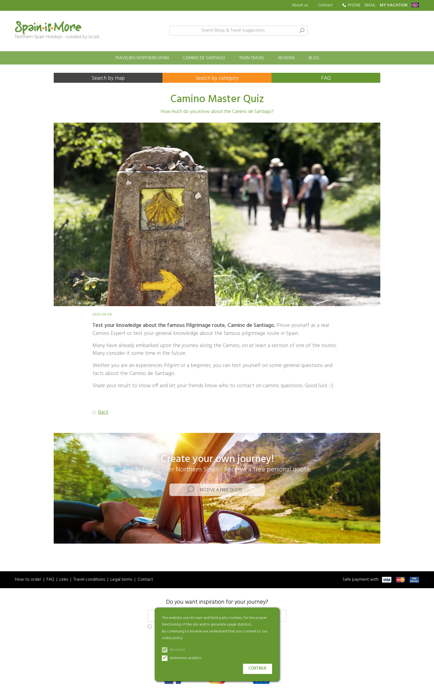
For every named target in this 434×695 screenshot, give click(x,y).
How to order (28, 580)
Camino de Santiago (204, 58)
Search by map (108, 78)
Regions (286, 58)
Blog (314, 58)
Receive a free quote (221, 490)
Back (103, 412)
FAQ (326, 78)
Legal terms (121, 580)
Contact (325, 5)
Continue (258, 668)
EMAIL (370, 5)
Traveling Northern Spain (142, 58)
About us (299, 5)
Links (64, 580)
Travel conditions (89, 580)
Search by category (217, 78)
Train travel (252, 58)
